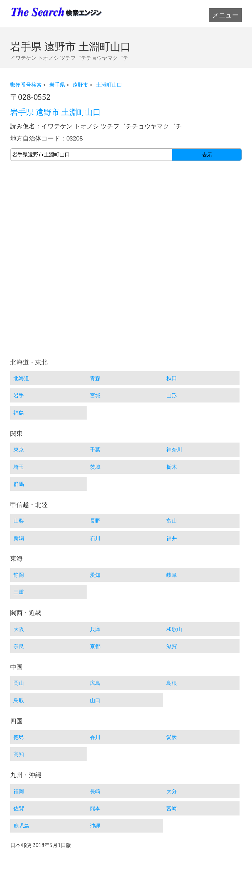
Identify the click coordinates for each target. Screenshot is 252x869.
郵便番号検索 (26, 85)
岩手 (18, 395)
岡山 (18, 683)
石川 (95, 538)
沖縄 (95, 826)
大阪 (18, 629)
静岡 (18, 575)
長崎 (95, 791)
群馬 (18, 484)
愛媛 (171, 737)
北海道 (21, 378)
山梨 (18, 521)
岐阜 (171, 575)
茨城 (95, 467)
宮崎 (171, 808)
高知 (18, 754)
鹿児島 (21, 826)
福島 (18, 413)
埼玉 (18, 467)
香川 (95, 737)
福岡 (18, 791)
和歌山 (174, 629)
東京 (18, 449)
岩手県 (57, 85)
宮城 (95, 395)
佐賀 (18, 808)
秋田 (171, 378)
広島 (95, 683)
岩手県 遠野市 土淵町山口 (55, 112)
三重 (18, 592)
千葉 (95, 449)
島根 (171, 683)
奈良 (18, 646)
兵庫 (95, 629)
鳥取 (18, 700)
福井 (171, 538)
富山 (171, 521)
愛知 (95, 575)
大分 (171, 791)
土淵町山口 (109, 85)
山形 (171, 395)
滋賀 (171, 646)
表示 (207, 155)
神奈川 (174, 449)
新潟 (18, 538)
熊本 (95, 808)
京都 (95, 646)
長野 (95, 521)
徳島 (18, 737)
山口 (95, 700)
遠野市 (80, 85)
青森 (95, 378)
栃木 (171, 467)
